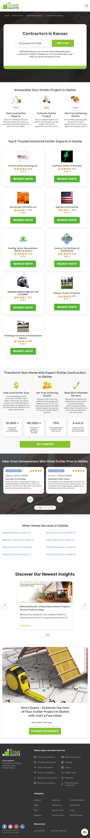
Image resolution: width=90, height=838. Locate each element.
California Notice (77, 800)
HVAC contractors (71, 757)
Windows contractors (45, 762)
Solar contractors (43, 767)
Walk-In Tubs (68, 773)
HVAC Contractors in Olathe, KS (60, 540)
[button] (37, 507)
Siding (66, 767)
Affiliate (37, 800)
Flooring (66, 762)
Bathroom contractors (45, 778)
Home (7, 16)
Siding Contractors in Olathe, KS (16, 554)
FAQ (36, 810)
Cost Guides (39, 831)
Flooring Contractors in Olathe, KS (17, 547)
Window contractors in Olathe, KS (61, 533)
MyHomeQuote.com (14, 830)
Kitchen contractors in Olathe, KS (60, 554)
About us (56, 800)
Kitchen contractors (44, 783)
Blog (36, 805)
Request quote (23, 178)
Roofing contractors (44, 757)
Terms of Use (57, 810)
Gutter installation (44, 773)
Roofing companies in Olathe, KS (16, 533)
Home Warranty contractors (70, 784)
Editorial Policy (76, 815)
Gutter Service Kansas (34, 16)
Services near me (58, 831)
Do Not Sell (74, 805)
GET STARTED (45, 444)
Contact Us (57, 805)
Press (72, 810)
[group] (45, 605)
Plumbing (67, 778)
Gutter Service (17, 16)
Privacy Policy (58, 815)
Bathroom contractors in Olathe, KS (18, 540)
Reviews (37, 815)
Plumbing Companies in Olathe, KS (61, 547)
